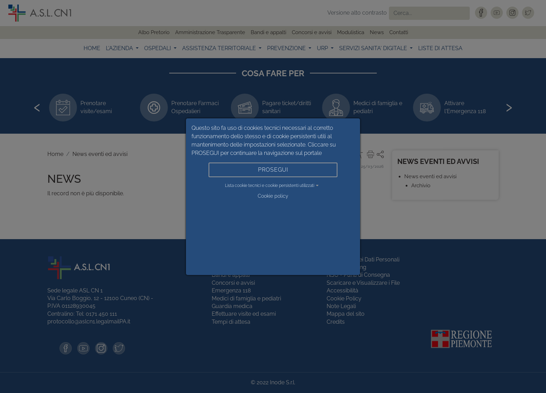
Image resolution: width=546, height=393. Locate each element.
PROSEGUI (273, 169)
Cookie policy (273, 196)
